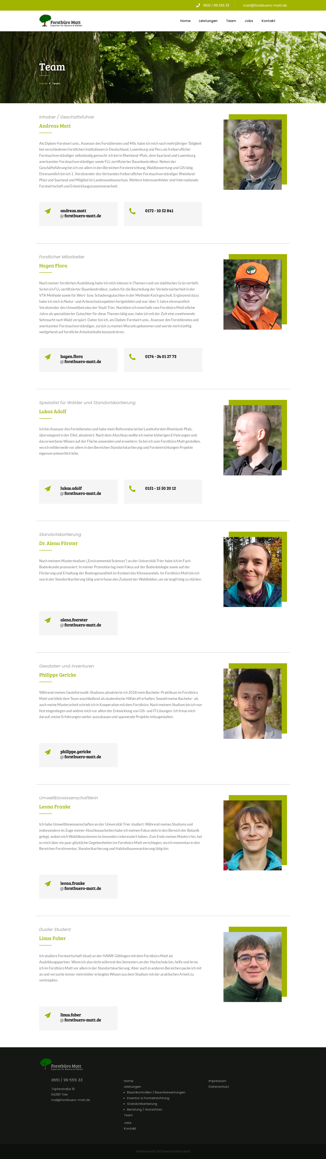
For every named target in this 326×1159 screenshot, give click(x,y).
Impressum (217, 1081)
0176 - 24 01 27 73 (160, 356)
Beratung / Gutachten (144, 1109)
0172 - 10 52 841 (159, 210)
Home (185, 20)
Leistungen (208, 20)
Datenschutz (219, 1086)
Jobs (248, 20)
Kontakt (268, 20)
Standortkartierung (142, 1103)
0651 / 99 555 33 (212, 5)
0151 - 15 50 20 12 (160, 488)
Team (231, 20)
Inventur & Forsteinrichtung (148, 1098)
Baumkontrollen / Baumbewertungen (156, 1092)
